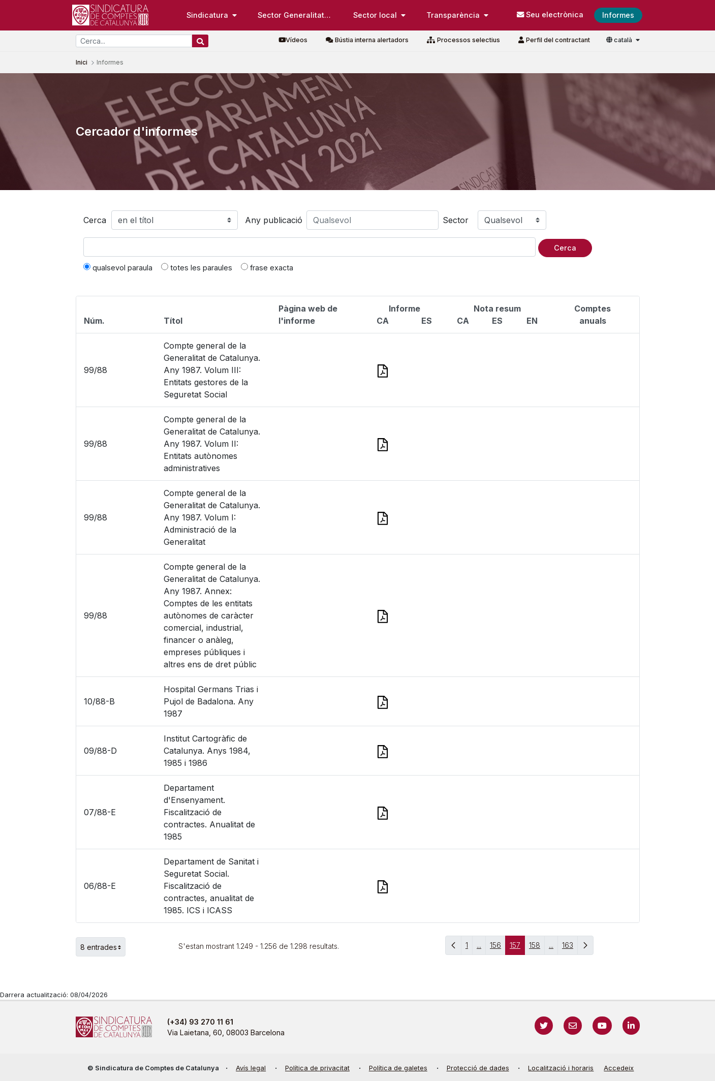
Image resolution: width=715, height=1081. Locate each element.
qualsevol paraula (117, 267)
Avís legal (251, 1068)
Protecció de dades (478, 1068)
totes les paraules (196, 267)
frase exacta (267, 267)
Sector (456, 220)
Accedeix (619, 1068)
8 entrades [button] (103, 946)
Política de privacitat (317, 1068)
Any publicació (273, 220)
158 (537, 947)
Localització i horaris (561, 1068)
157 (517, 947)
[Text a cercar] (309, 247)
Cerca (94, 220)
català (620, 40)
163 (570, 947)
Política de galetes (398, 1068)
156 (498, 947)
